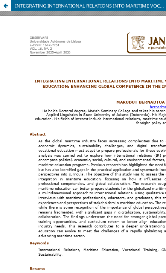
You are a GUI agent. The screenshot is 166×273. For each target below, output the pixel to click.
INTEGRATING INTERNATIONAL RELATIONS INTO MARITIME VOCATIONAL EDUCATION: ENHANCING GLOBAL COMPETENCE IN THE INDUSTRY (90, 5)
